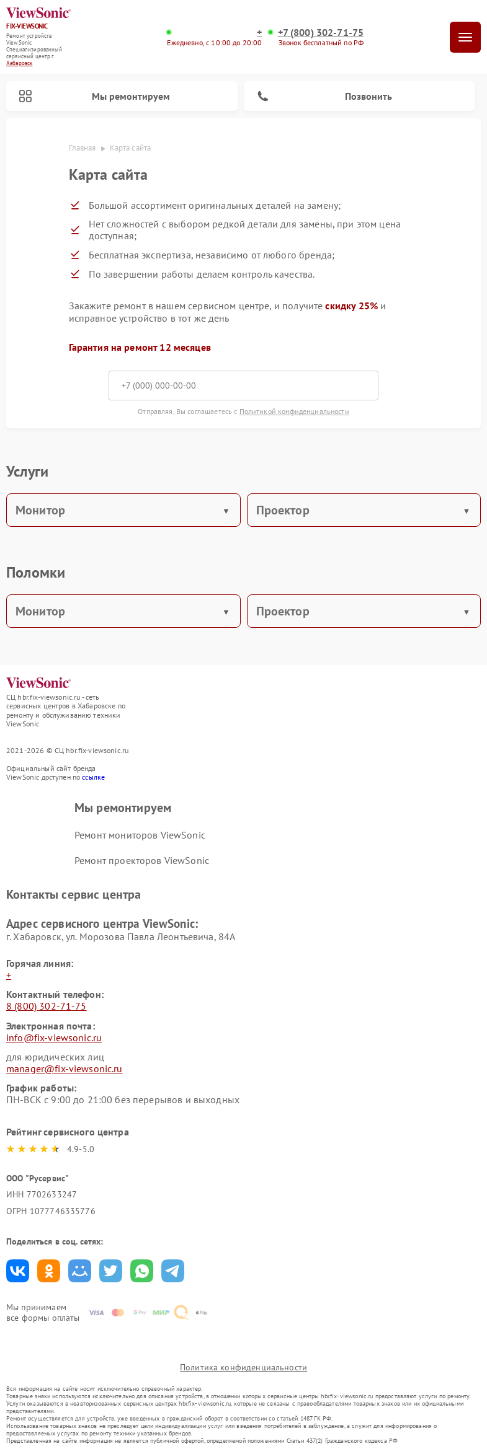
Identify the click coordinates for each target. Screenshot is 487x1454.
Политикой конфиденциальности (294, 411)
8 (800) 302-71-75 (46, 1006)
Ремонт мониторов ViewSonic (139, 835)
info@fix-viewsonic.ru (54, 1037)
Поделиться (17, 1270)
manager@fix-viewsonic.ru (64, 1068)
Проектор (283, 510)
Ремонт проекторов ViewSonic (141, 860)
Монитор (40, 510)
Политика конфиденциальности (243, 1367)
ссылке (93, 777)
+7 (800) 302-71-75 (321, 32)
